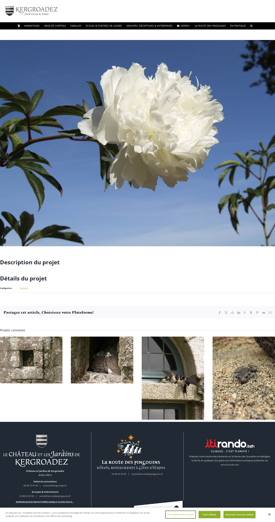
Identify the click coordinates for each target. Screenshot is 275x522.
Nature (24, 288)
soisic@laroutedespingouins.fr (55, 496)
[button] (251, 25)
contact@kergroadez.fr (55, 485)
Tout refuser (209, 514)
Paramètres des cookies (180, 514)
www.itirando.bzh (230, 464)
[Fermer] (269, 514)
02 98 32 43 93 (26, 496)
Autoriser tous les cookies (239, 514)
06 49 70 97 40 (31, 485)
